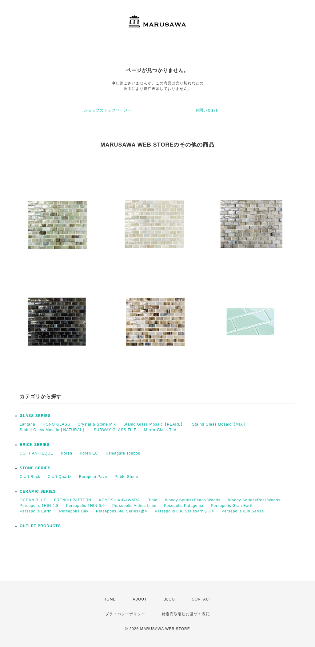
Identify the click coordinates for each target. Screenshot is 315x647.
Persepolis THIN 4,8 (39, 505)
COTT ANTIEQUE (36, 453)
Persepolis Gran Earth (232, 505)
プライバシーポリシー (125, 614)
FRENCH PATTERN (73, 500)
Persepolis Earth (36, 511)
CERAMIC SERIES (38, 491)
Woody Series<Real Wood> (254, 500)
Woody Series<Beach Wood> (193, 500)
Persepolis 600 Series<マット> (184, 511)
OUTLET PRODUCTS (40, 526)
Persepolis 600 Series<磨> (121, 511)
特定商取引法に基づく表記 (186, 614)
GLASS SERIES (35, 416)
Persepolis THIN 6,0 (85, 505)
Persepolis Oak (73, 511)
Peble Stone (126, 477)
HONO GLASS (56, 424)
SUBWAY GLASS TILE (115, 430)
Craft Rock (30, 477)
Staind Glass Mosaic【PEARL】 (154, 424)
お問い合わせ (207, 110)
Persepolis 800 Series (242, 511)
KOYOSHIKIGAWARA (119, 500)
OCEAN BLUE (33, 500)
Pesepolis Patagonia (183, 505)
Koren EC (89, 453)
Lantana (27, 424)
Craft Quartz (59, 477)
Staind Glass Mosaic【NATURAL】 (53, 430)
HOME (110, 599)
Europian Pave (93, 477)
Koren (66, 453)
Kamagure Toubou (123, 453)
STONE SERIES (35, 468)
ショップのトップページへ (108, 110)
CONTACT (201, 599)
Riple (152, 500)
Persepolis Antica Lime (134, 505)
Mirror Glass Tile (160, 430)
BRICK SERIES (35, 445)
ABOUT (140, 599)
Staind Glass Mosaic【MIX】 (219, 424)
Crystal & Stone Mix (97, 424)
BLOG (169, 599)
